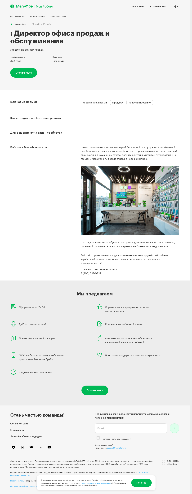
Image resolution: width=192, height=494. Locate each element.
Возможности (158, 6)
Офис (176, 6)
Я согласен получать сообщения (116, 439)
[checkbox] (98, 438)
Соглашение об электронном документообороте (33, 486)
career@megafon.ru (116, 448)
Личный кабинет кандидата (26, 436)
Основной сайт (19, 423)
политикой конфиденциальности (96, 483)
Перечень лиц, (17, 481)
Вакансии (138, 6)
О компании (17, 429)
